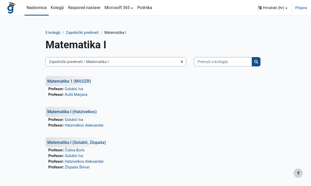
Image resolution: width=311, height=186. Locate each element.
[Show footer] (298, 173)
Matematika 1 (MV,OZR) (78, 97)
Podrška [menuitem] (144, 7)
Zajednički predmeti (92, 32)
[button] (272, 8)
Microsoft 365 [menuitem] (117, 7)
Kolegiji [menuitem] (57, 7)
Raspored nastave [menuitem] (84, 7)
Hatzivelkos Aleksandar (94, 142)
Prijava (301, 7)
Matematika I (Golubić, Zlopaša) (86, 159)
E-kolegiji (62, 32)
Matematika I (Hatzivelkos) (81, 128)
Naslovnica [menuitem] (37, 7)
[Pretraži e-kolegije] (83, 78)
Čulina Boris (84, 167)
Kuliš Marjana (85, 111)
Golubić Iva (83, 105)
